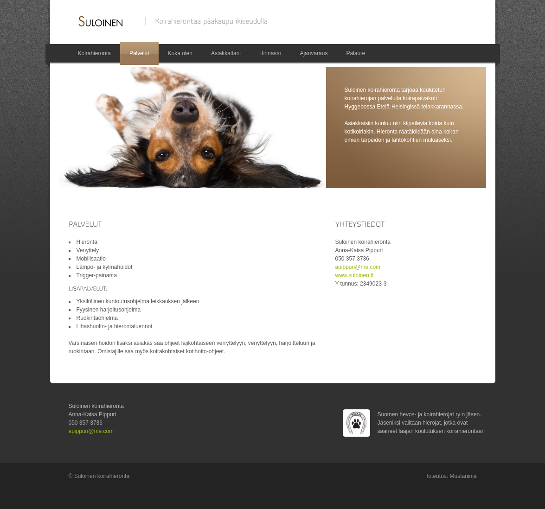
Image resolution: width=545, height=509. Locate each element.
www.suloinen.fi (354, 275)
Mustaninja (462, 476)
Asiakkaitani (226, 53)
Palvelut (139, 53)
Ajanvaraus (313, 53)
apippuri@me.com (358, 267)
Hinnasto (270, 53)
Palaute (355, 53)
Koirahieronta (94, 53)
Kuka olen (180, 53)
